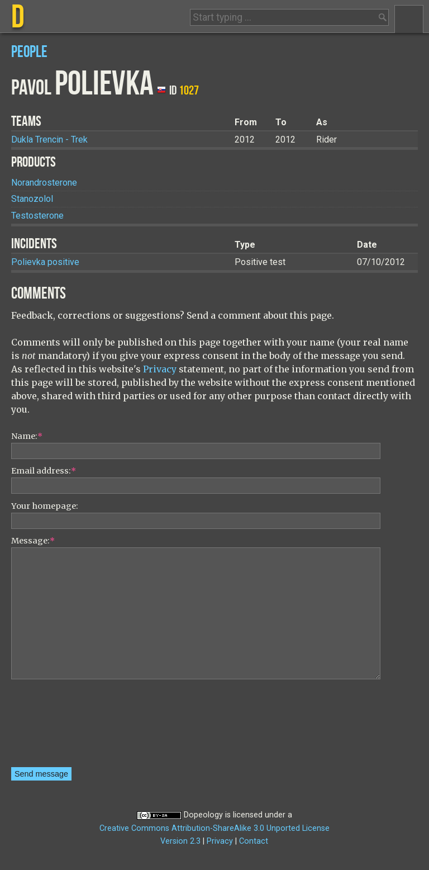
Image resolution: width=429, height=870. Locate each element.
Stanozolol (32, 198)
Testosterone (37, 215)
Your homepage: (44, 506)
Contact (253, 841)
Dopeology (203, 815)
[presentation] (57, 727)
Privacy (160, 369)
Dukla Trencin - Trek (49, 139)
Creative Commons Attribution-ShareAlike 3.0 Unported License (214, 828)
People (29, 52)
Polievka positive (45, 262)
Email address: (43, 471)
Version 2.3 (180, 841)
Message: (33, 541)
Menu (408, 19)
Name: (26, 436)
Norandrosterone (44, 182)
